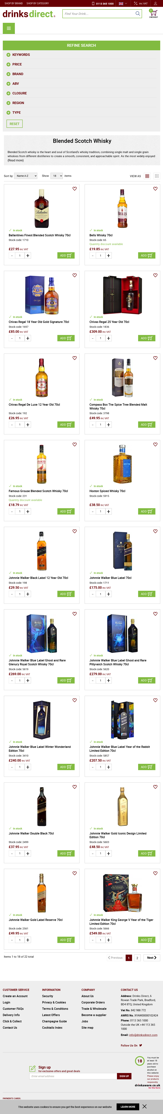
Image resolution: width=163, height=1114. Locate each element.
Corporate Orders (93, 1002)
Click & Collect (12, 1021)
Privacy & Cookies (54, 1002)
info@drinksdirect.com (143, 1035)
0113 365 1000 (105, 3)
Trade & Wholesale (94, 1009)
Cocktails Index (52, 1028)
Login (6, 1002)
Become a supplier (94, 1015)
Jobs (85, 1021)
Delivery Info (11, 1015)
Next (150, 958)
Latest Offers (51, 1015)
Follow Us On (129, 1045)
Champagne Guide (54, 1021)
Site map (87, 1028)
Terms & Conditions (55, 1009)
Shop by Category (38, 3)
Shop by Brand (14, 3)
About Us (88, 996)
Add (63, 255)
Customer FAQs (13, 1009)
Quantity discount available (106, 244)
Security (47, 996)
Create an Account (15, 996)
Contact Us (10, 1028)
